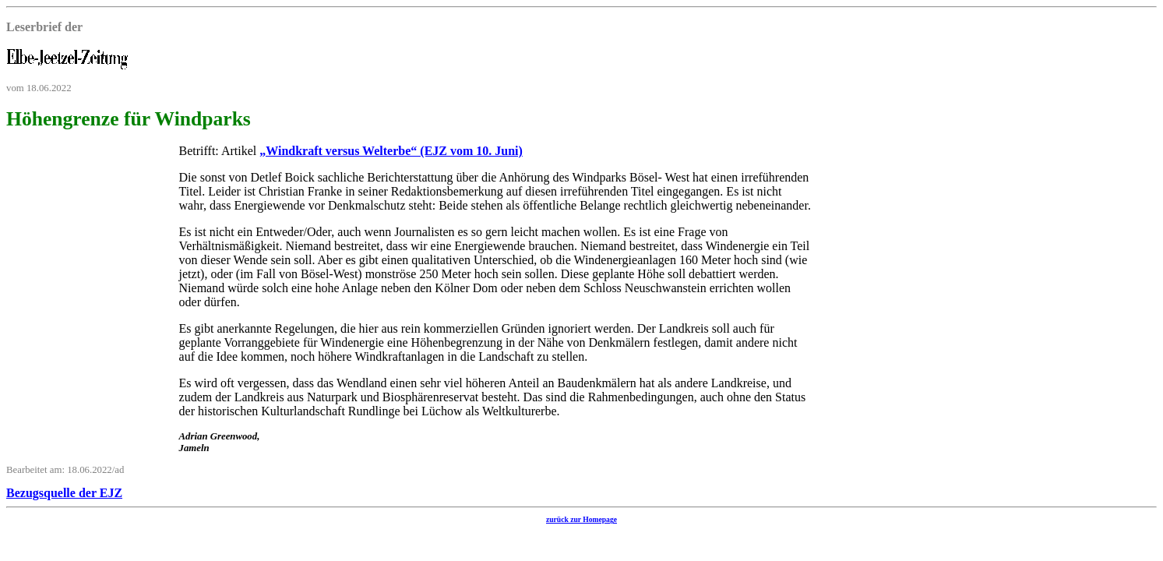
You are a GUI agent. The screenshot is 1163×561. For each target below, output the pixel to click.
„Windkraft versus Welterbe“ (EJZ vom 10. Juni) (391, 150)
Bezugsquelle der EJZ (64, 492)
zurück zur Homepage (581, 519)
